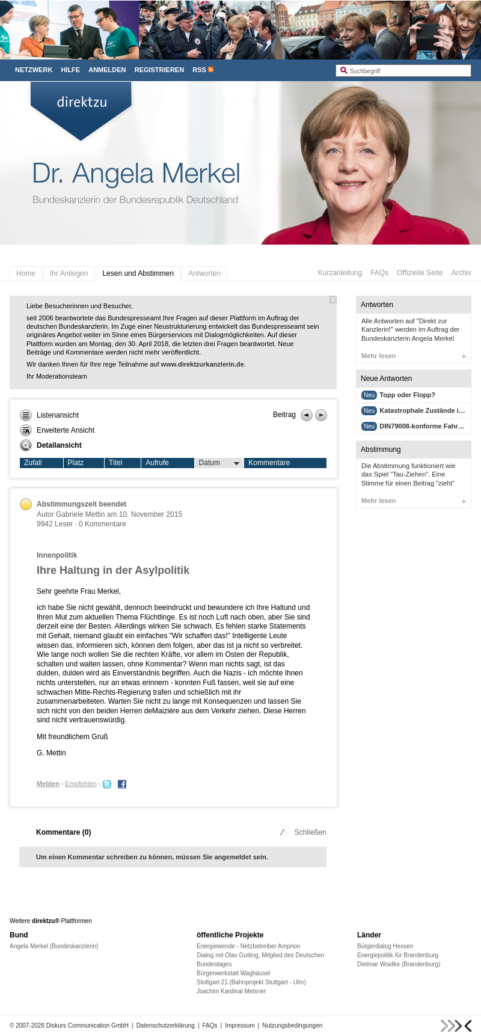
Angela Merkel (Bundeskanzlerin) (54, 946)
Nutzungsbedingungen (292, 1025)
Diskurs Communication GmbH (87, 1025)
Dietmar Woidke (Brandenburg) (398, 964)
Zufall (32, 463)
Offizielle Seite (420, 273)
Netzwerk (33, 69)
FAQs (379, 273)
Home (25, 273)
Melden (48, 783)
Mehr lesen (413, 355)
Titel (115, 463)
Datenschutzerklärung (165, 1025)
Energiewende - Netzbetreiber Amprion (248, 946)
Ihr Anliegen (69, 273)
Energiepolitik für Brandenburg (397, 955)
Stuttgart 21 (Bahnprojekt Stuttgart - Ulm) (251, 982)
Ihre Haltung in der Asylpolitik (113, 570)
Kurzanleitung (340, 273)
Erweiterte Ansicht (57, 430)
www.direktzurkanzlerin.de (202, 364)
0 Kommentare (102, 524)
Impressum (239, 1025)
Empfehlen (81, 783)
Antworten (204, 273)
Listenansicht (49, 415)
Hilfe (70, 69)
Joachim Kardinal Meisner (231, 991)
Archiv (461, 273)
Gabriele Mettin (80, 514)
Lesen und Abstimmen (138, 273)
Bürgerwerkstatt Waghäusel (233, 973)
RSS (199, 69)
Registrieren (160, 69)
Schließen (302, 832)
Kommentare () (63, 832)
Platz (76, 463)
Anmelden (107, 69)
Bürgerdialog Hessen (385, 946)
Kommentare (269, 463)
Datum (219, 463)
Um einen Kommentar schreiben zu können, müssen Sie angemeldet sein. (152, 857)
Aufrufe (157, 463)
